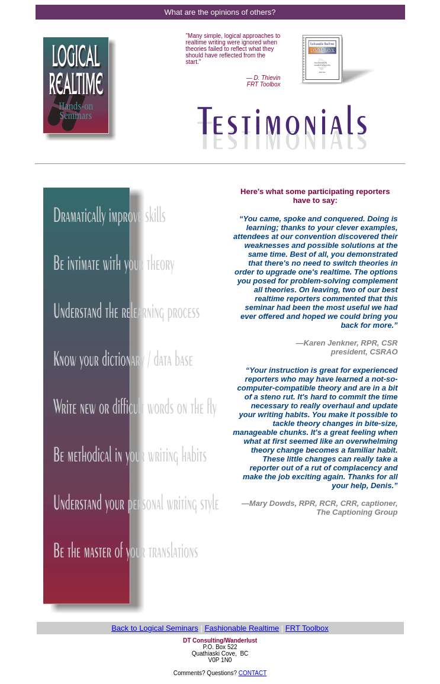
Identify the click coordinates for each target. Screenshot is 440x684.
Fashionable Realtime (241, 628)
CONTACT (253, 673)
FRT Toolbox (307, 628)
